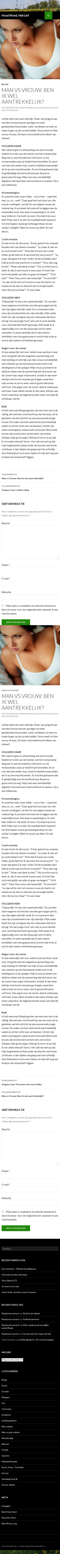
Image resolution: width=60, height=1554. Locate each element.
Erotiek (5, 1391)
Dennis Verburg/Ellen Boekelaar (36, 107)
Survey (5, 1473)
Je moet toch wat (10, 1286)
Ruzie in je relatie (31, 1313)
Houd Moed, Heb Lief (15, 15)
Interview (6, 1409)
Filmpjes (6, 1397)
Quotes (5, 1455)
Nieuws (5, 1444)
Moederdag (7, 1438)
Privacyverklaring (9, 1546)
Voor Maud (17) (9, 1280)
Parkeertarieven (31, 1319)
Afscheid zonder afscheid (14, 1274)
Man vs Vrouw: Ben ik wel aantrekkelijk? (30, 476)
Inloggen (6, 1506)
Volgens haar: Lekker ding (30, 487)
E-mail (6, 578)
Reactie (6, 523)
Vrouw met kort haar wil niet (37, 1333)
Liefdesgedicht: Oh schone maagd (36, 1339)
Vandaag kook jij (9, 1479)
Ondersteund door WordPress (32, 1546)
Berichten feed (9, 1511)
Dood (4, 1385)
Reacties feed (9, 1517)
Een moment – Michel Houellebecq (19, 1268)
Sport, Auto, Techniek (13, 1467)
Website (6, 592)
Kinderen (6, 1414)
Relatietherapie (9, 1461)
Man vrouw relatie (11, 1432)
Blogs (5, 84)
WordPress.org (9, 1523)
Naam (6, 564)
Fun (3, 1403)
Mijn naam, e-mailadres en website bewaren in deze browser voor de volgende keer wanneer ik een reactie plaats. (30, 609)
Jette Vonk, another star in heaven (19, 1292)
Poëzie (5, 1449)
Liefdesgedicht (9, 1420)
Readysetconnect (11, 1313)
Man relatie (7, 1426)
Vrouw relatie (8, 1484)
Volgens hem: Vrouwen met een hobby (30, 1082)
